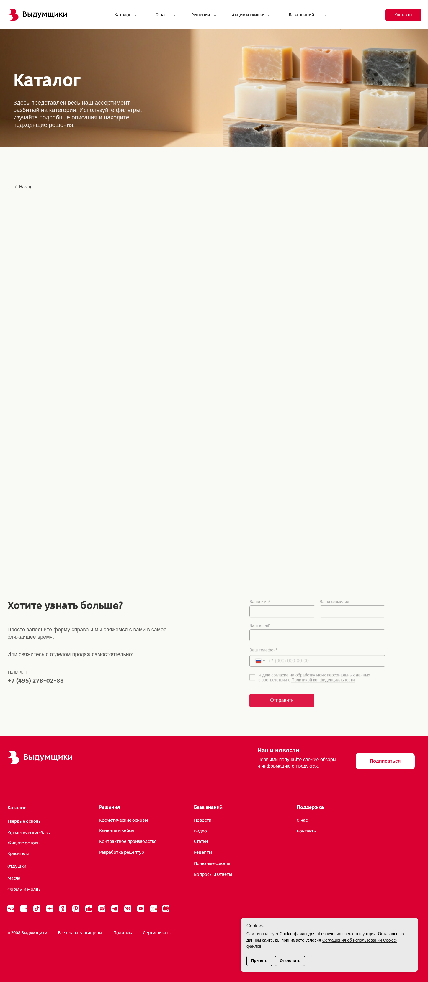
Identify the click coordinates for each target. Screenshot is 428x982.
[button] (385, 761)
